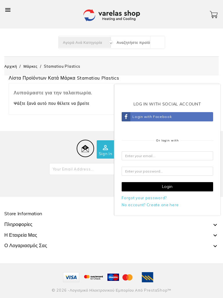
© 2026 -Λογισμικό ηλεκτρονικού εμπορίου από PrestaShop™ (111, 290)
